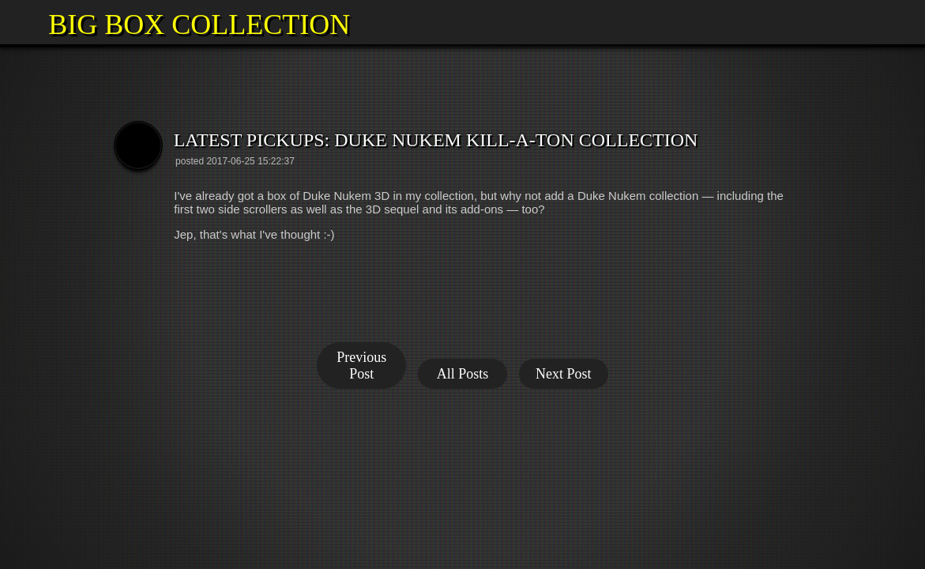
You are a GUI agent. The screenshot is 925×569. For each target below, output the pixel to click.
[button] (21, 21)
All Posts (463, 374)
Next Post (564, 374)
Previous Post (361, 365)
